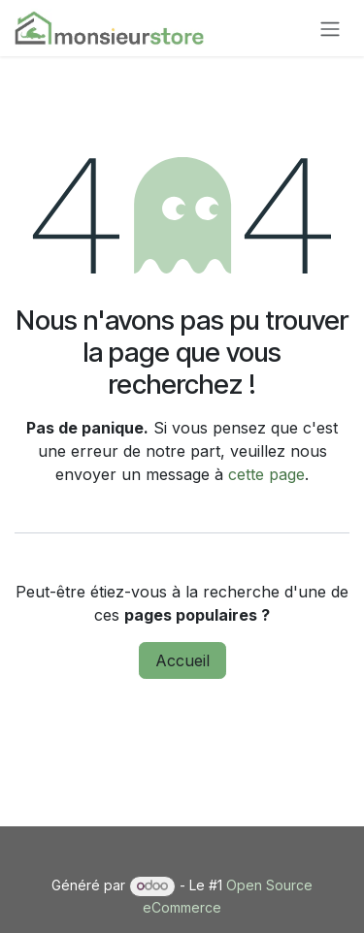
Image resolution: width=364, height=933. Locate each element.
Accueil (182, 660)
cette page (266, 474)
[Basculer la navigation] (330, 28)
